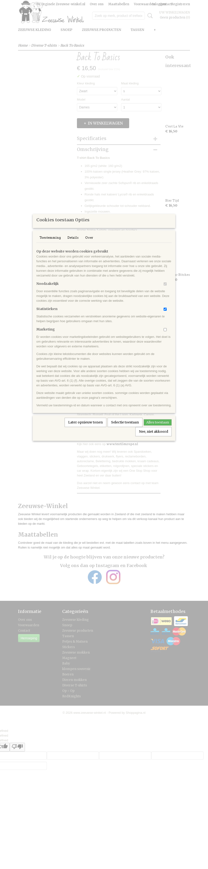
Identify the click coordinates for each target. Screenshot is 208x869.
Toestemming (50, 244)
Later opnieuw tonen (85, 428)
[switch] (165, 290)
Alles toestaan (157, 428)
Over (89, 244)
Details (73, 244)
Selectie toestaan (125, 428)
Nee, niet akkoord (153, 438)
